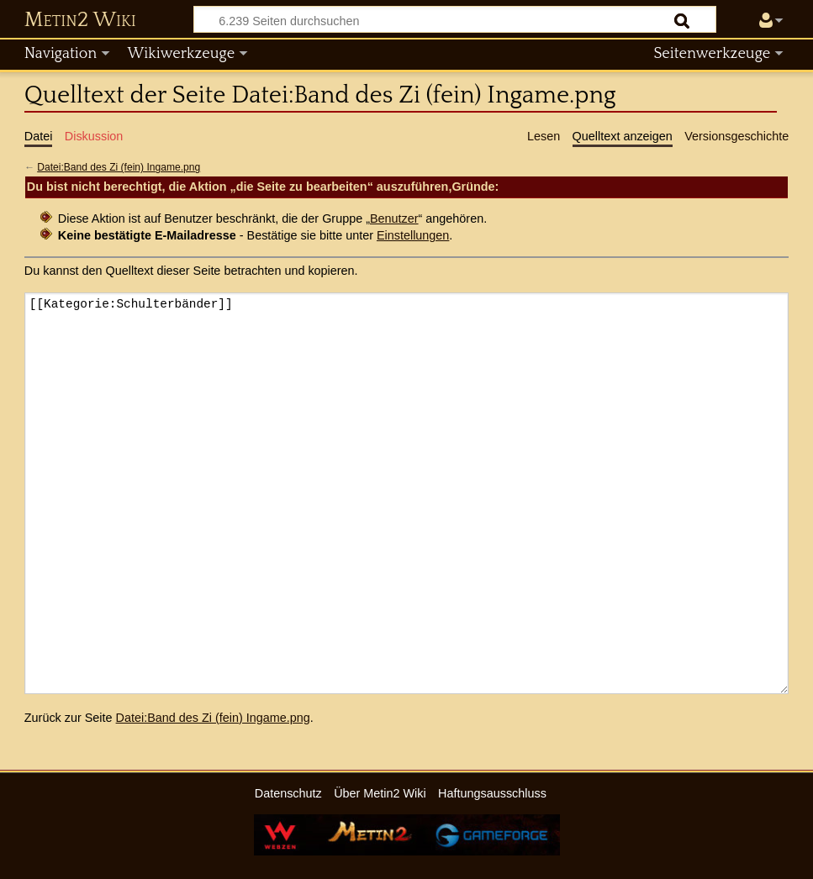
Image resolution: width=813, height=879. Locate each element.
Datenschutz (288, 793)
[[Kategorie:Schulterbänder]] (406, 492)
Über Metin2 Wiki (380, 793)
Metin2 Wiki (80, 20)
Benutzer (394, 218)
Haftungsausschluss (492, 793)
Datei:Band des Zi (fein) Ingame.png (118, 167)
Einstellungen (413, 235)
